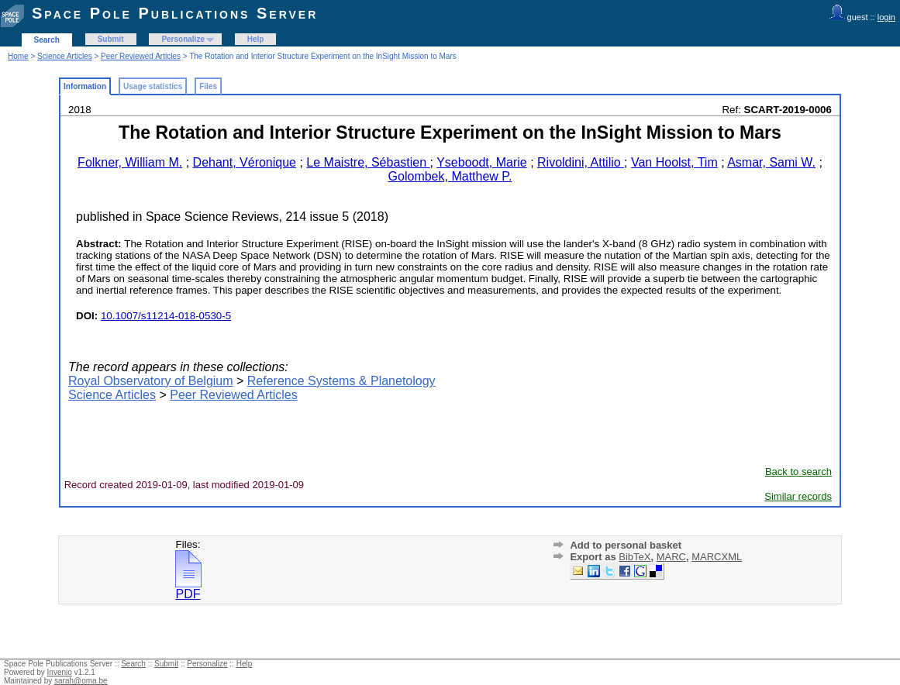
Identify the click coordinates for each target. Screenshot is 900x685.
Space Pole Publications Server (175, 13)
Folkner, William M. (130, 162)
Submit (111, 39)
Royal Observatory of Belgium (150, 380)
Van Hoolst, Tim (674, 162)
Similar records (798, 496)
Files (208, 86)
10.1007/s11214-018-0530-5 (166, 316)
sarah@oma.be (81, 680)
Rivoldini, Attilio (580, 162)
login (886, 17)
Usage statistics (152, 86)
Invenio (59, 672)
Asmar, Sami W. (771, 162)
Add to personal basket (625, 545)
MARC (671, 557)
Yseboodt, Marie (481, 162)
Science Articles (64, 56)
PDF (188, 589)
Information (85, 86)
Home (18, 56)
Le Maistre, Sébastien (367, 162)
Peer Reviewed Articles (141, 56)
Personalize (183, 39)
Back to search (798, 471)
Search (47, 40)
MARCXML (716, 557)
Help (255, 39)
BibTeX (634, 557)
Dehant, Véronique (244, 162)
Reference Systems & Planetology (341, 380)
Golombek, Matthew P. (450, 176)
